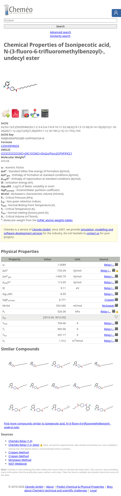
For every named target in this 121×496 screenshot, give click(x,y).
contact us (93, 233)
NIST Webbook (18, 463)
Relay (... (109, 264)
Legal (93, 490)
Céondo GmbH (41, 229)
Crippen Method (19, 452)
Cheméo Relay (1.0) (20, 441)
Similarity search (60, 36)
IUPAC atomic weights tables (55, 220)
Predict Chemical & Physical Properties (80, 486)
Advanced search (60, 32)
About (50, 486)
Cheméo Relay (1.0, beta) (24, 445)
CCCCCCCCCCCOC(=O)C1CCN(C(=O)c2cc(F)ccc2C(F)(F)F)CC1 (36, 153)
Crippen (109, 300)
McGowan (108, 305)
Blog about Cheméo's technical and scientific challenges (68, 488)
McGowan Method (20, 460)
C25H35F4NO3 (10, 146)
